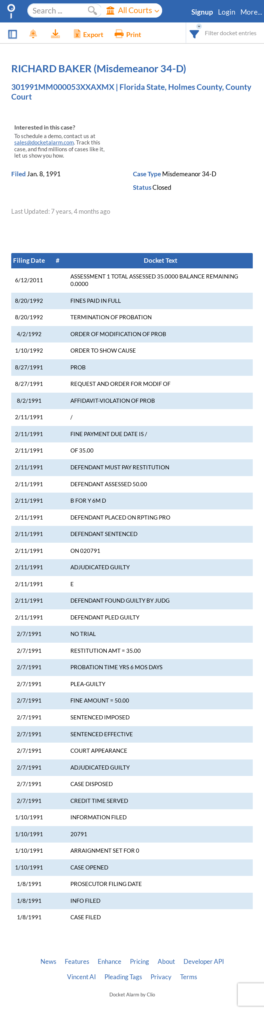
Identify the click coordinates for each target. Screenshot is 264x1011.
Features (77, 961)
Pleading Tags (123, 977)
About (166, 961)
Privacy (161, 977)
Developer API (203, 961)
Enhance (109, 961)
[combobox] (194, 32)
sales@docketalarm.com (44, 142)
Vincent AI (81, 977)
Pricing (139, 961)
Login (227, 12)
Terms (188, 977)
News (48, 961)
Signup (202, 12)
